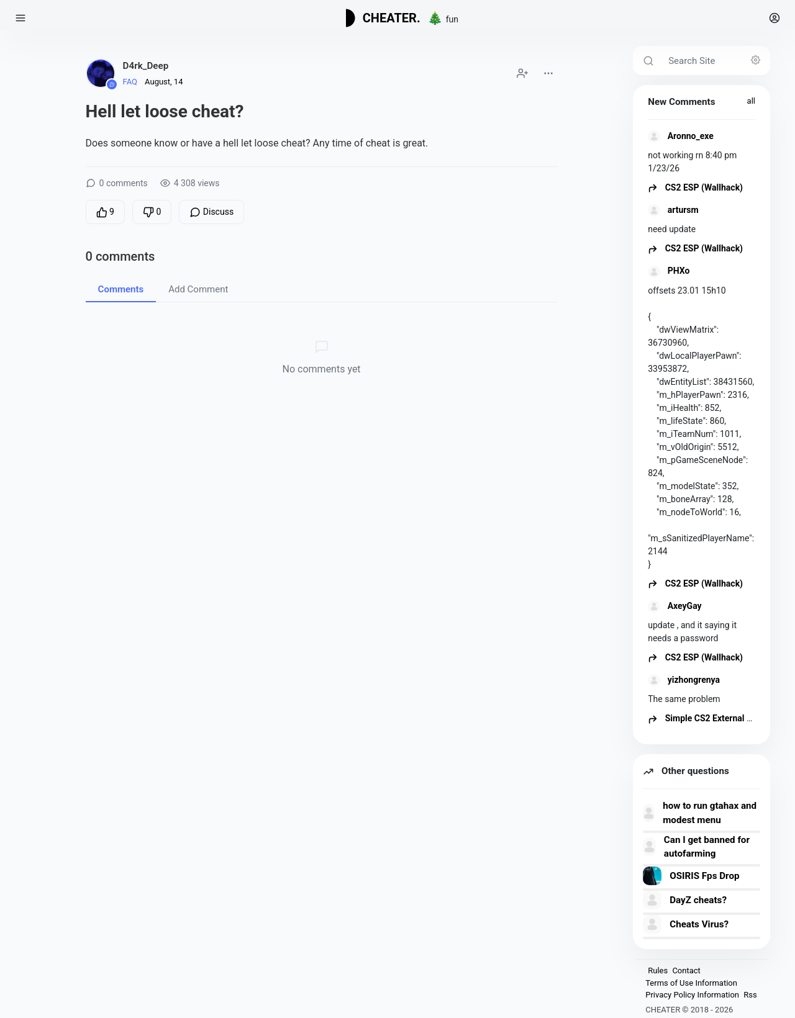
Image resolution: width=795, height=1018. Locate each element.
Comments (121, 289)
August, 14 (164, 81)
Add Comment (198, 289)
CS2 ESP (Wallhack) (695, 187)
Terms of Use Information (691, 983)
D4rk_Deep (146, 65)
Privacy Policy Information (692, 994)
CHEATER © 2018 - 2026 (689, 1009)
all (751, 101)
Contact (686, 970)
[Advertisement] (321, 501)
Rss (749, 994)
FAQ (130, 81)
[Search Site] (715, 60)
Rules (658, 970)
